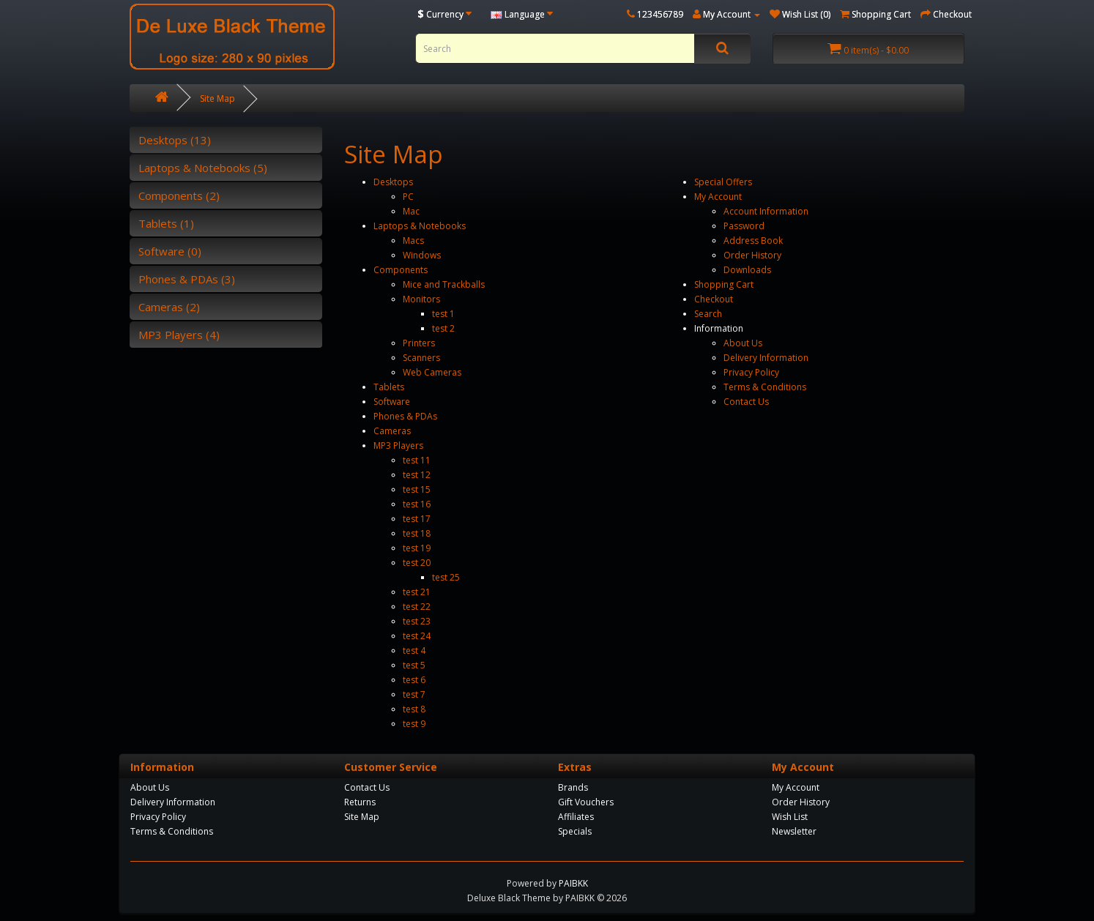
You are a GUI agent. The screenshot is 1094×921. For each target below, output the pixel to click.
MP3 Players (398, 445)
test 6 (414, 680)
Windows (422, 255)
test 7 (414, 694)
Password (743, 226)
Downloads (747, 270)
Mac (411, 211)
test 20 (417, 562)
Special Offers (723, 182)
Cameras (392, 431)
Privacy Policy (751, 372)
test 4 (414, 650)
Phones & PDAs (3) (186, 279)
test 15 (417, 489)
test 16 (417, 504)
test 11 (417, 460)
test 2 (443, 328)
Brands (573, 787)
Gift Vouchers (586, 802)
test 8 (414, 709)
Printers (419, 343)
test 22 (417, 606)
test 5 (414, 665)
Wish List (790, 816)
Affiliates (576, 816)
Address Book (753, 240)
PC (408, 196)
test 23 (417, 621)
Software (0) (169, 251)
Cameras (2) (169, 306)
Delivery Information (765, 357)
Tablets (388, 387)
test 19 (417, 548)
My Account (718, 196)
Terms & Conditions (764, 387)
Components (400, 270)
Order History (752, 255)
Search (708, 313)
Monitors (421, 299)
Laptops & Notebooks (419, 226)
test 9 (414, 723)
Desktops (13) (174, 140)
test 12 (417, 475)
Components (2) (179, 195)
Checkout (713, 299)
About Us (742, 343)
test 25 (446, 577)
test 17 (417, 518)
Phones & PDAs (405, 416)
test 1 (443, 313)
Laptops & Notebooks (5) (202, 167)
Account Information (765, 211)
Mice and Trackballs (444, 284)
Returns (360, 802)
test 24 (417, 636)
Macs (413, 240)
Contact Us (746, 401)
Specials (575, 831)
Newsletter (794, 831)
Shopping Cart (723, 284)
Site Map (217, 98)
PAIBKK (573, 883)
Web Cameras (432, 372)
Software (391, 401)
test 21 (417, 592)
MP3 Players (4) (179, 334)
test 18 (417, 533)
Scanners (421, 357)
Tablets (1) (166, 223)
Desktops (393, 182)
